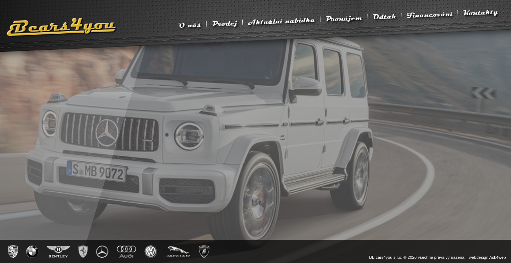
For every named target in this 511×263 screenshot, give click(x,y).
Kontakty (480, 12)
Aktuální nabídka (281, 21)
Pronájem (343, 18)
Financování (430, 14)
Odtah (384, 16)
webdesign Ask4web (487, 257)
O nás (190, 25)
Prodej (224, 23)
